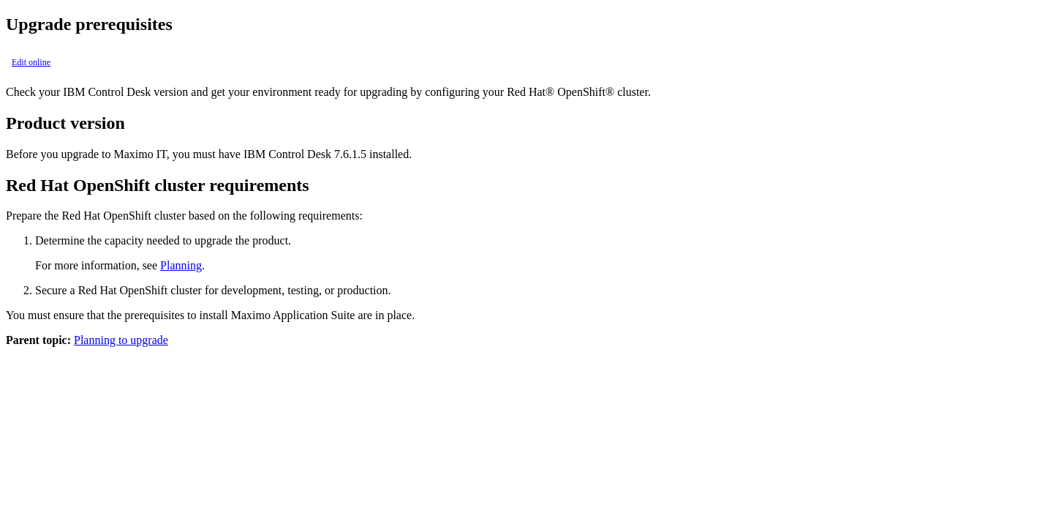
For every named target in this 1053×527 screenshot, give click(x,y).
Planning (181, 265)
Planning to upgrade (121, 340)
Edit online (31, 62)
